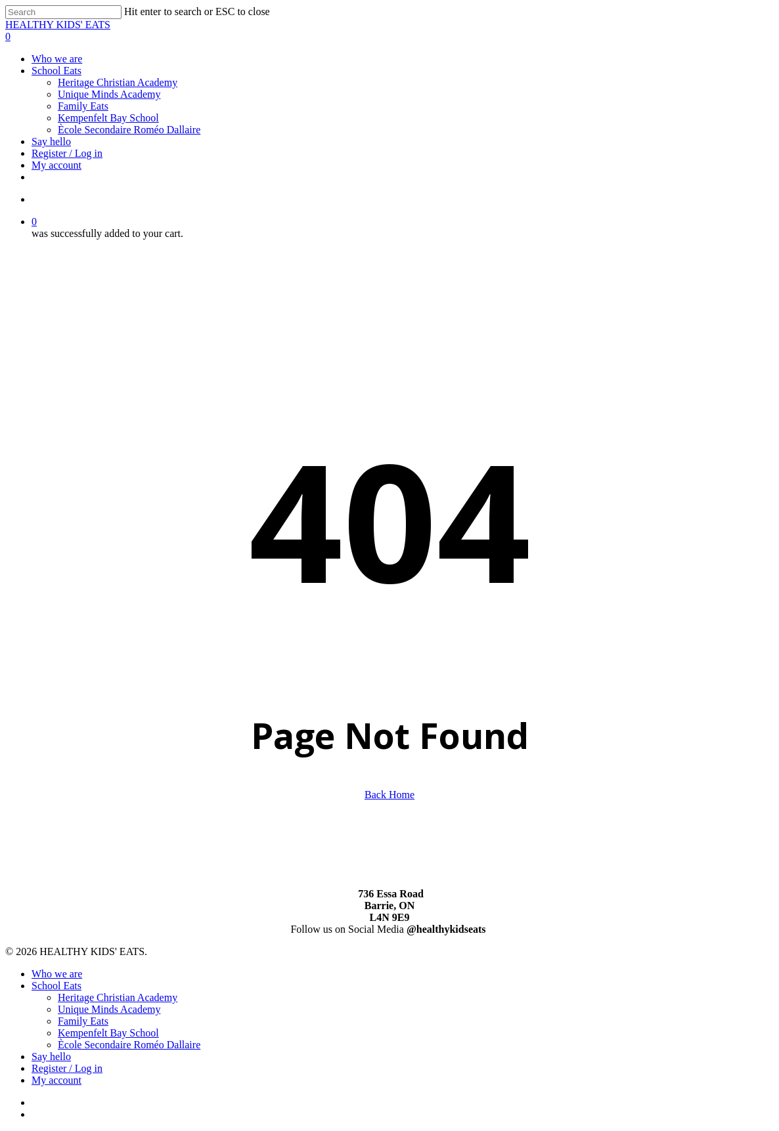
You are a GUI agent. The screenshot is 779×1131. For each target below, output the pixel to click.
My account (56, 1080)
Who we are (57, 973)
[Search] (63, 12)
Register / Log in (67, 1068)
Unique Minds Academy (109, 1009)
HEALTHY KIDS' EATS (57, 24)
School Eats (56, 985)
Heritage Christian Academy (117, 997)
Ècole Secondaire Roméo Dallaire (129, 1044)
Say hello (51, 1056)
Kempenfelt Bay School (108, 1032)
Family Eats (83, 1021)
